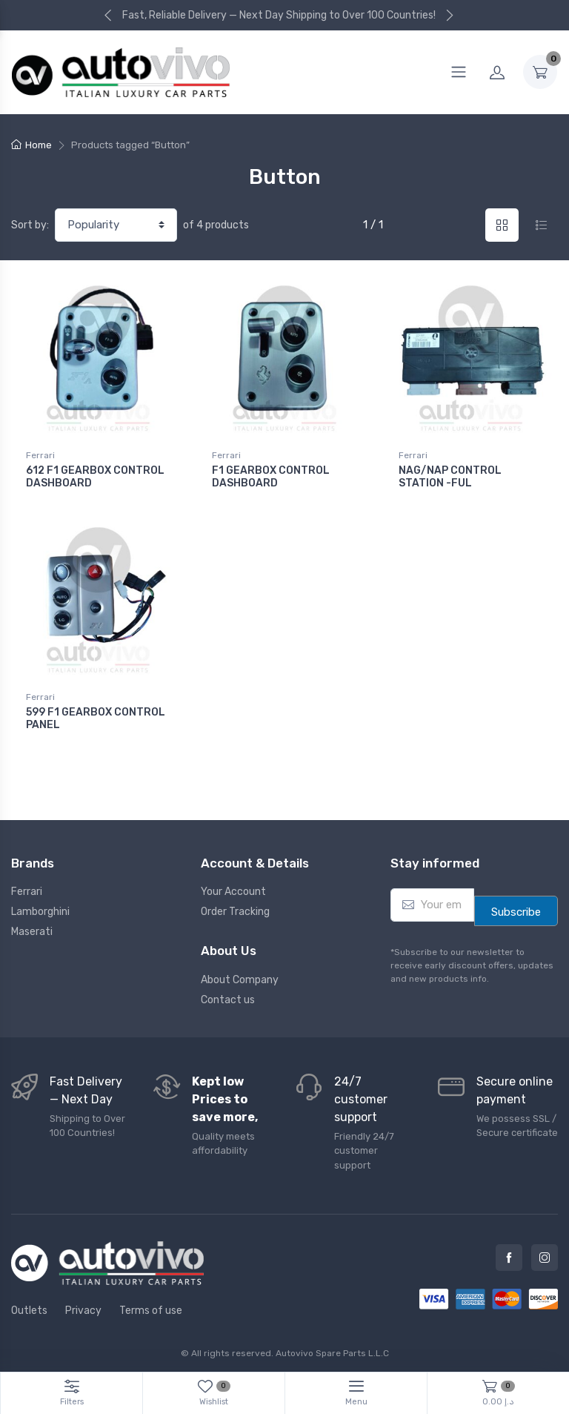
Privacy (83, 1305)
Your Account (233, 887)
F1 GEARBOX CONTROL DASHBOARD (271, 476)
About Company (240, 974)
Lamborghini (40, 907)
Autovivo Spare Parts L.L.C (332, 1348)
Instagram (544, 1253)
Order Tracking (235, 907)
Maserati (32, 927)
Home (38, 145)
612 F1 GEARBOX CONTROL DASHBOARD (95, 476)
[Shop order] (116, 225)
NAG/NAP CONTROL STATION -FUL (450, 476)
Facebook (509, 1253)
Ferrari (40, 455)
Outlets (29, 1305)
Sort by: (30, 225)
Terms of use (150, 1305)
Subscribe (516, 907)
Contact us (228, 994)
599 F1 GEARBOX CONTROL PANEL (95, 716)
